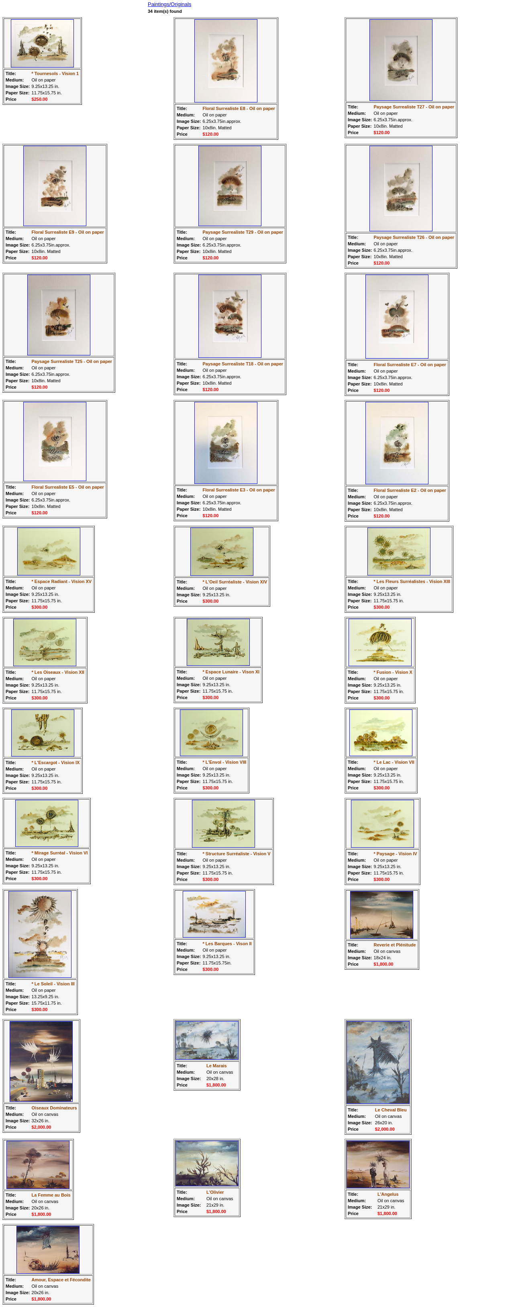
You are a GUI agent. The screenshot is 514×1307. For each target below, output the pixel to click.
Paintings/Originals (169, 4)
